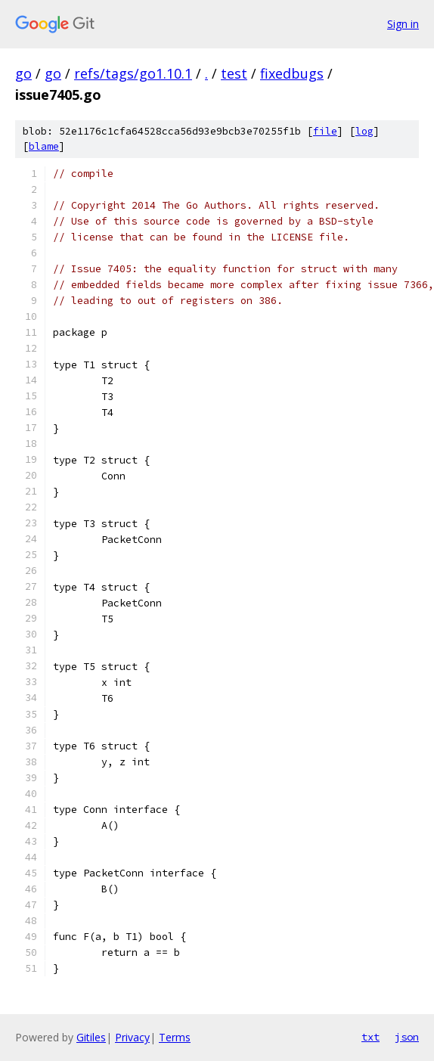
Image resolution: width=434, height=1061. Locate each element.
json (407, 1037)
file (325, 131)
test (234, 73)
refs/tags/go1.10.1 (133, 73)
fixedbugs (292, 73)
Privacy (132, 1037)
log (364, 131)
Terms (175, 1037)
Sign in (403, 24)
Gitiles (91, 1037)
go (23, 73)
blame (44, 146)
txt (370, 1037)
